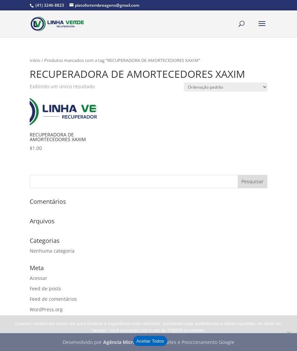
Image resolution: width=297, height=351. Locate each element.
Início (35, 60)
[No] (288, 333)
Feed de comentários (53, 299)
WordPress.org (46, 309)
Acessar (38, 278)
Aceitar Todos (150, 341)
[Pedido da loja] (225, 87)
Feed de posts (45, 288)
